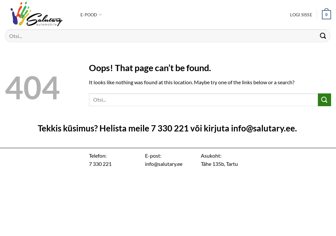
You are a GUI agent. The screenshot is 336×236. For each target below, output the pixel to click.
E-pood (91, 14)
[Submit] (323, 36)
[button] (301, 15)
